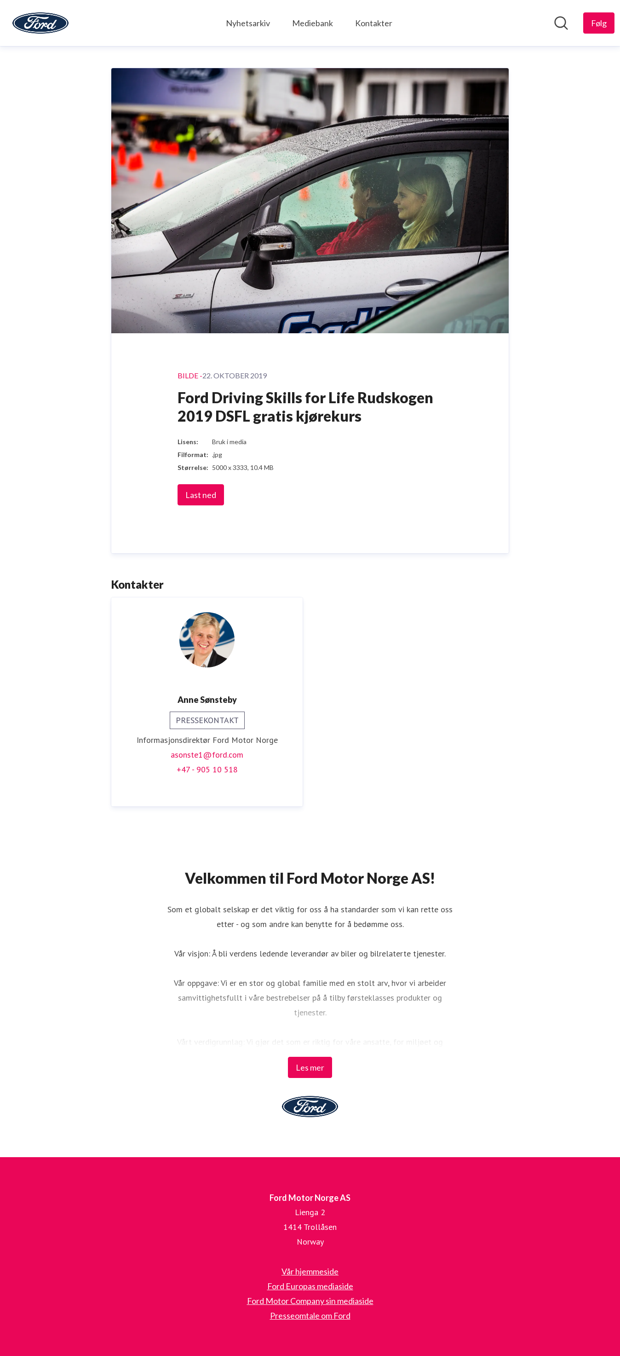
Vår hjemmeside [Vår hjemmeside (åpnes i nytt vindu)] (310, 1271)
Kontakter (373, 23)
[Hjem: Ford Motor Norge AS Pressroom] (40, 23)
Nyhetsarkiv (248, 23)
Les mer (310, 1067)
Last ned (200, 495)
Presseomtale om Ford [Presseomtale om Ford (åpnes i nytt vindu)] (310, 1315)
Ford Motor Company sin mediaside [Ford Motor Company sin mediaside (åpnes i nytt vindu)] (310, 1301)
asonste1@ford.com (207, 754)
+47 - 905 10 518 (207, 769)
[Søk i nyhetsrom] (561, 23)
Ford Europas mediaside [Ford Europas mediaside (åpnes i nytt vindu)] (310, 1286)
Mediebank (312, 23)
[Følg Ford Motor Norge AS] (598, 23)
